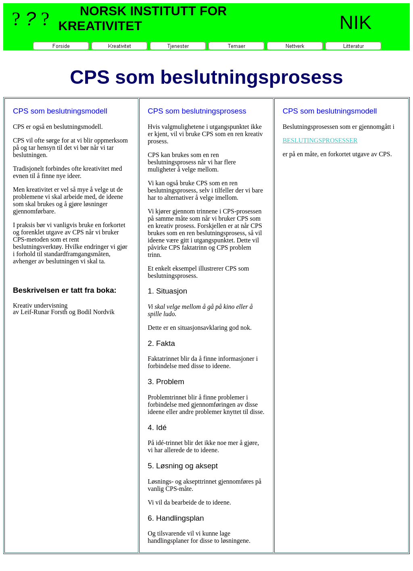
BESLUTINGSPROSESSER (320, 140)
